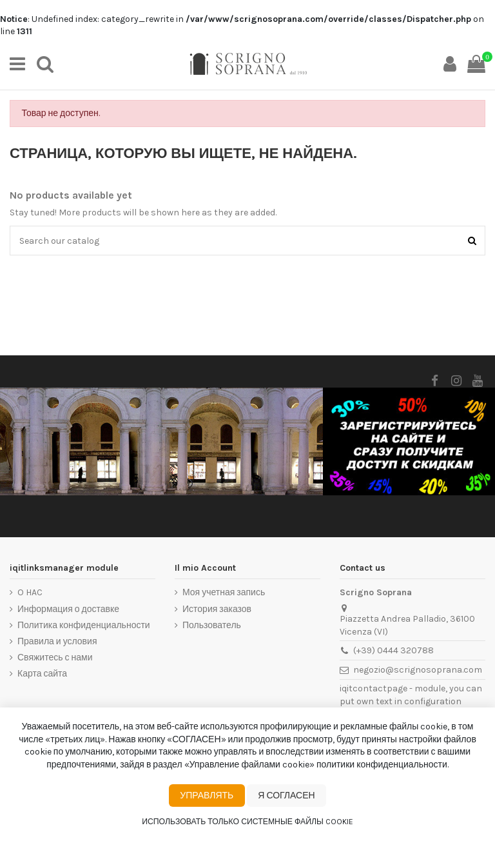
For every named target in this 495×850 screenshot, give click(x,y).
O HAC (30, 592)
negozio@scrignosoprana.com (417, 669)
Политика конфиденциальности (83, 625)
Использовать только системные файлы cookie (247, 821)
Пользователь (211, 625)
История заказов (216, 609)
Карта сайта (42, 673)
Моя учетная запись (223, 592)
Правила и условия (57, 641)
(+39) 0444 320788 (393, 650)
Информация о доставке (68, 609)
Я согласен (286, 795)
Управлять (206, 795)
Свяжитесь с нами (54, 657)
